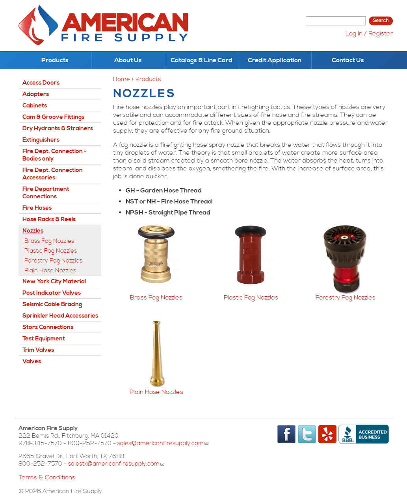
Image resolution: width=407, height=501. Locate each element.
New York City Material (54, 281)
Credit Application (274, 60)
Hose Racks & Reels (49, 219)
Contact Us (348, 60)
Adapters (35, 94)
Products (55, 60)
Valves (31, 361)
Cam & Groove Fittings (53, 117)
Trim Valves (38, 350)
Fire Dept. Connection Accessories (52, 173)
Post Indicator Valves (51, 293)
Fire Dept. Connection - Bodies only (54, 155)
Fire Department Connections (45, 192)
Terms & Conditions (47, 477)
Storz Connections (47, 327)
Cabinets (34, 105)
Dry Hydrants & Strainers (57, 128)
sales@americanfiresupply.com (162, 443)
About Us (128, 60)
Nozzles (32, 231)
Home (121, 79)
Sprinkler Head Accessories (60, 316)
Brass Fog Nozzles (156, 297)
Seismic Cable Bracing (52, 304)
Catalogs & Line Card (201, 60)
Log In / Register (369, 33)
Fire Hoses (37, 208)
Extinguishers (40, 140)
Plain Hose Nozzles (156, 392)
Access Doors (40, 83)
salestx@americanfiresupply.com (116, 464)
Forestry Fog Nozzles (345, 297)
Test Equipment (43, 338)
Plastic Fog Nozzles (251, 297)
